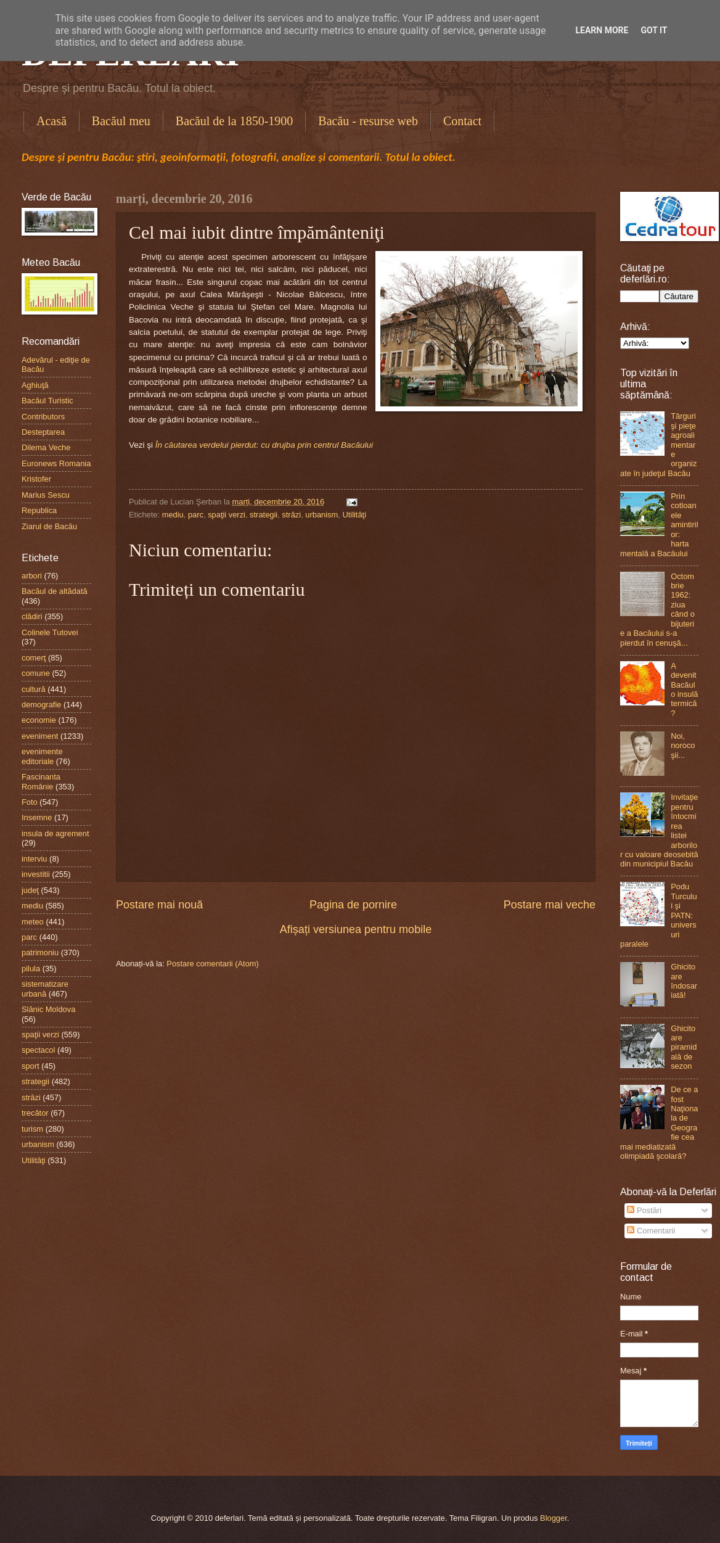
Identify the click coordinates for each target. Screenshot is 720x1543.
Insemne (37, 817)
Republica (39, 510)
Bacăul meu (121, 121)
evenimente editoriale (42, 756)
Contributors (43, 416)
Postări (644, 1210)
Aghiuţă (35, 385)
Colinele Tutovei (50, 632)
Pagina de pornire (353, 905)
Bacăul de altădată (55, 591)
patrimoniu (40, 952)
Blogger (553, 1518)
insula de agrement (55, 833)
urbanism (321, 514)
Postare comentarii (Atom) (212, 963)
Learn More (601, 30)
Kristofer (36, 478)
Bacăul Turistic (47, 400)
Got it (653, 30)
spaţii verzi (226, 514)
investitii (36, 874)
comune (36, 673)
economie (39, 720)
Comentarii (651, 1230)
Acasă (51, 121)
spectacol (38, 1050)
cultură (34, 689)
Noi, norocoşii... (683, 745)
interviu (34, 858)
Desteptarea (43, 432)
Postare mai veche (549, 905)
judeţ (30, 890)
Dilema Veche (46, 447)
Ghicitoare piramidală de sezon (684, 1047)
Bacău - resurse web (368, 121)
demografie (41, 704)
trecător (35, 1112)
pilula (31, 968)
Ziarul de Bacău (49, 526)
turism (32, 1129)
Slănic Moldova (48, 1009)
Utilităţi (354, 514)
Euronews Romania (56, 463)
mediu (173, 514)
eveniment (40, 736)
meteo (33, 921)
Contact (462, 121)
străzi (291, 514)
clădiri (32, 616)
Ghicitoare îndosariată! (684, 981)
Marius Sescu (46, 495)
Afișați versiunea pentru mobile (356, 929)
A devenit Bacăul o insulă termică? (684, 689)
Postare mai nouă (159, 905)
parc (195, 514)
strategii (263, 514)
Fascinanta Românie (41, 781)
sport (30, 1066)
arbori (32, 575)
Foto (30, 802)
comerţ (34, 657)
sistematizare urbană (45, 988)
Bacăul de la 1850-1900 (234, 121)
